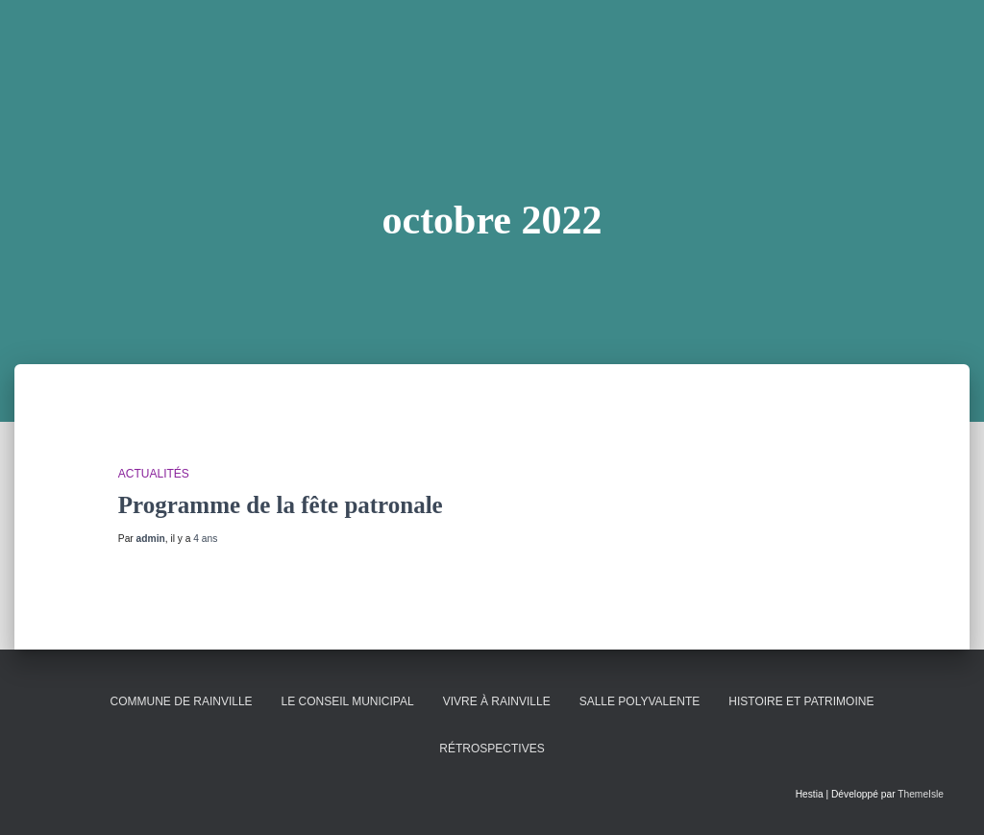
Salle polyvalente (640, 701)
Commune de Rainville (182, 701)
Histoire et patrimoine (800, 701)
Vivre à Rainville (497, 701)
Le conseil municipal (348, 701)
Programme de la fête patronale (280, 505)
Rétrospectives (491, 748)
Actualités (153, 473)
